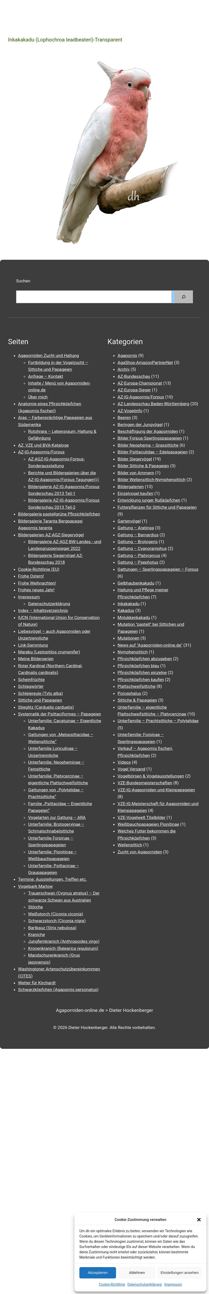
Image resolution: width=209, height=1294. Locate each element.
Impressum (173, 1284)
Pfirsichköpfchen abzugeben (145, 658)
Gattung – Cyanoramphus (142, 548)
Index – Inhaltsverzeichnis (43, 610)
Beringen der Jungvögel (140, 424)
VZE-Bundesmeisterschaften (145, 782)
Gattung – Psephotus (138, 562)
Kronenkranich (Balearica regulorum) (63, 948)
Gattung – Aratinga (136, 527)
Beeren (124, 417)
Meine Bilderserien (36, 658)
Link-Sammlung (33, 645)
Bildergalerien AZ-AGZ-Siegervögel (51, 534)
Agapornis (127, 355)
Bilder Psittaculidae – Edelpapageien (153, 451)
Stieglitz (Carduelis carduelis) (46, 707)
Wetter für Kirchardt (37, 982)
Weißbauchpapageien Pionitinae (148, 824)
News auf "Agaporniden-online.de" (150, 645)
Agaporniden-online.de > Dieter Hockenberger (104, 1010)
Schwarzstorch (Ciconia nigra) (57, 920)
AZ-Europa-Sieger (134, 389)
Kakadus (126, 610)
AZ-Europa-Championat (140, 383)
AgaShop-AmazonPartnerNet (145, 362)
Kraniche (36, 934)
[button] (198, 1219)
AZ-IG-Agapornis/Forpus (41, 451)
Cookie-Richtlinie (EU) (38, 569)
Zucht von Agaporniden (140, 851)
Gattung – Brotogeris (138, 541)
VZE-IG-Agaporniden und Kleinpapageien (156, 789)
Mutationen (128, 638)
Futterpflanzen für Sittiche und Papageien (157, 507)
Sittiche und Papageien (40, 700)
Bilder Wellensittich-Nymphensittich (151, 479)
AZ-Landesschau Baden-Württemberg (153, 403)
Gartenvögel (129, 521)
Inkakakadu (128, 603)
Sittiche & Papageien (137, 700)
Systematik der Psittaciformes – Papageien (59, 713)
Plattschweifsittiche (136, 686)
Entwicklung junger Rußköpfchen (149, 500)
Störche (35, 906)
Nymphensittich (133, 651)
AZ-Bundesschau (134, 376)
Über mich (38, 396)
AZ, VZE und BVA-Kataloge (43, 445)
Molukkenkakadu (134, 617)
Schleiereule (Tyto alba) (40, 693)
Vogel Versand (131, 768)
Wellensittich (130, 844)
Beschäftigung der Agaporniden (148, 431)
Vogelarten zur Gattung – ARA (57, 817)
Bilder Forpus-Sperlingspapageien (150, 438)
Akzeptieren (98, 1272)
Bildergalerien (131, 486)
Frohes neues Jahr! (36, 589)
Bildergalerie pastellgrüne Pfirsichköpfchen (59, 513)
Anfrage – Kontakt (45, 376)
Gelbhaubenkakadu (136, 583)
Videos (124, 762)
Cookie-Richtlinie (112, 1284)
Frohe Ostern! (31, 576)
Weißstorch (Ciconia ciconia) (55, 913)
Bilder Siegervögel (135, 458)
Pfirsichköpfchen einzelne (142, 672)
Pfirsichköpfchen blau (138, 665)
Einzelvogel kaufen (135, 493)
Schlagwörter (30, 686)
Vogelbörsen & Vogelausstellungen (151, 776)
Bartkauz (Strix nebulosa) (52, 927)
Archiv (124, 369)
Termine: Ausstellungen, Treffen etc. (52, 879)
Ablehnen (137, 1272)
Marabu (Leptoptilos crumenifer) (49, 651)
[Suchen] (183, 296)
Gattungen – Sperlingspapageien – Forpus (158, 569)
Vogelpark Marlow (35, 886)
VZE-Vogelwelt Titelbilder (141, 817)
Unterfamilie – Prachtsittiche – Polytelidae (158, 720)
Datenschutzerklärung (145, 1284)
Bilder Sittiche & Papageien (143, 465)
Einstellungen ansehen (180, 1272)
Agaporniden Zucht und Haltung (48, 355)
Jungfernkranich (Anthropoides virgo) (63, 941)
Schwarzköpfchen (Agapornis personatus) (58, 989)
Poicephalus (129, 693)
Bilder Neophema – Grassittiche (148, 445)
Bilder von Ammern (136, 472)
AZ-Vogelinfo (130, 410)
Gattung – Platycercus (139, 555)
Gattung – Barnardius (138, 534)
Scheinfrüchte (31, 679)
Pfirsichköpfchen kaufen (141, 679)
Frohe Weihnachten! (37, 583)
